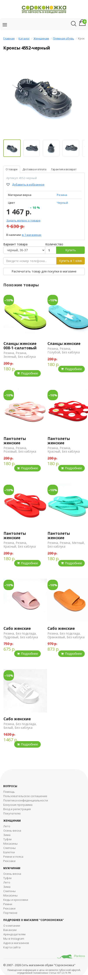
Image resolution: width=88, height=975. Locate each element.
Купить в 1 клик (70, 261)
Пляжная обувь (63, 38)
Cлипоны (9, 891)
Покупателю (12, 813)
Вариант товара (15, 244)
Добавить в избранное (28, 184)
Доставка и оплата (34, 169)
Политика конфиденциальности (25, 800)
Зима (6, 835)
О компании (11, 925)
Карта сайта (11, 947)
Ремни (7, 904)
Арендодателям (14, 934)
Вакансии (10, 930)
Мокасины (10, 843)
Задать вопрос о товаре (23, 220)
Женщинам (41, 38)
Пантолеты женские (14, 440)
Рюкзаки (9, 861)
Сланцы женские (63, 343)
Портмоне (10, 913)
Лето (6, 826)
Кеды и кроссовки (15, 900)
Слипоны (9, 848)
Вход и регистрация (17, 809)
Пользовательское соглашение (25, 796)
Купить (70, 250)
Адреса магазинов (16, 943)
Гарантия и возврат (63, 169)
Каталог (24, 38)
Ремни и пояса (13, 856)
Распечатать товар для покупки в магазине (44, 271)
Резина (62, 195)
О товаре (12, 169)
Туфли (7, 839)
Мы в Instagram (13, 939)
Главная (9, 38)
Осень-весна (12, 830)
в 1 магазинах (31, 235)
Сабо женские (17, 628)
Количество (54, 244)
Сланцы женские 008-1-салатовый (20, 345)
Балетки (9, 852)
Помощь (9, 792)
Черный (62, 203)
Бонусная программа (17, 805)
